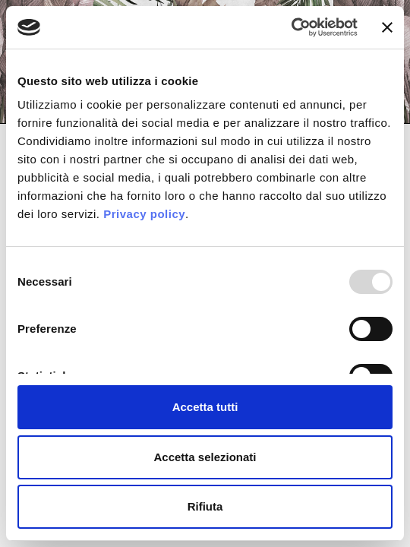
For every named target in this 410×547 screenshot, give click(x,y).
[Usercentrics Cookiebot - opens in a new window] (291, 27)
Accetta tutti (205, 406)
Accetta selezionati (204, 457)
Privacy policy (144, 213)
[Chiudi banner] (387, 27)
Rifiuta (205, 506)
